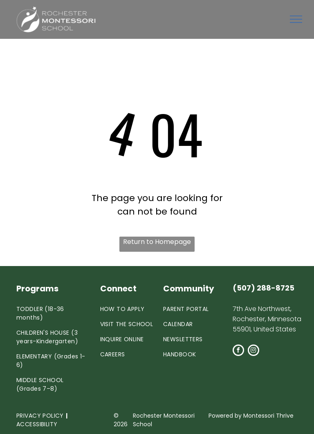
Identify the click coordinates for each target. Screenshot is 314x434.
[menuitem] (51, 313)
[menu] (296, 19)
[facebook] (238, 351)
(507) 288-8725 (263, 288)
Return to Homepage (157, 241)
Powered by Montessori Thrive (251, 416)
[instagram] (253, 351)
